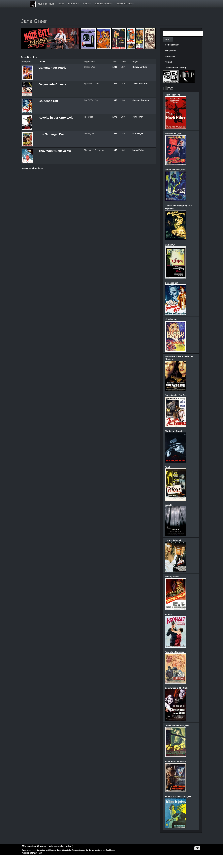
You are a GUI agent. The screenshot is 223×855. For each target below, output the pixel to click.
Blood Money (171, 319)
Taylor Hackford (140, 83)
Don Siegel (138, 133)
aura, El (168, 505)
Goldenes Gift (48, 101)
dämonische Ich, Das (175, 169)
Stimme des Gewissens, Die (178, 796)
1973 (114, 117)
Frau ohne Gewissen (174, 652)
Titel (42, 61)
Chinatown (170, 245)
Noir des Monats (104, 4)
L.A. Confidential (173, 540)
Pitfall (167, 467)
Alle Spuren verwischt (175, 761)
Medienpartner (171, 45)
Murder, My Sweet (173, 431)
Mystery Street (172, 576)
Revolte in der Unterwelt (56, 117)
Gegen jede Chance (52, 84)
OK (197, 848)
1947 (114, 100)
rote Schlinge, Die (51, 134)
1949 (114, 133)
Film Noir (73, 4)
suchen (168, 39)
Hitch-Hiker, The (172, 95)
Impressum (170, 56)
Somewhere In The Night (176, 688)
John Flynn (138, 117)
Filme (86, 4)
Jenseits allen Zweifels (175, 395)
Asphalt (168, 614)
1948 (114, 67)
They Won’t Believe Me (55, 150)
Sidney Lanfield (140, 67)
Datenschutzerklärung (175, 67)
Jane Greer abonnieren (32, 168)
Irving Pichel (138, 150)
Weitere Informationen (32, 853)
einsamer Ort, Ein (173, 133)
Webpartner (170, 50)
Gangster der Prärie (52, 67)
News (61, 4)
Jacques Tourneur (141, 100)
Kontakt (168, 62)
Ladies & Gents (125, 4)
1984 (114, 83)
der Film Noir (46, 3)
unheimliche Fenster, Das (177, 725)
